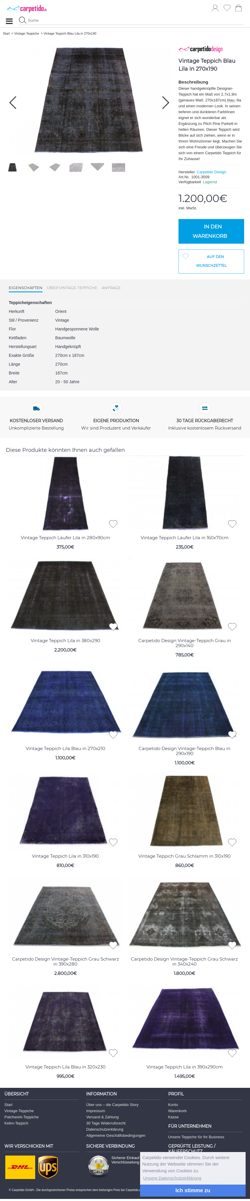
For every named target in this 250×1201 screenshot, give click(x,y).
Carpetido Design (211, 172)
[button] (166, 102)
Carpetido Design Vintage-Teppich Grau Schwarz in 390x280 (65, 961)
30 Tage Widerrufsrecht (105, 1123)
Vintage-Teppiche (19, 1111)
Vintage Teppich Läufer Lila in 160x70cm (185, 537)
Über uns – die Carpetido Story (112, 1104)
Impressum (95, 1111)
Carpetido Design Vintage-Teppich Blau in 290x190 (184, 751)
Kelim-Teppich (16, 1123)
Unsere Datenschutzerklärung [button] (172, 1177)
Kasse (173, 1117)
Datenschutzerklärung (104, 1129)
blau (230, 100)
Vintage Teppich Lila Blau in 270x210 (65, 748)
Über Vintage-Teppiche (72, 287)
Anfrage (111, 287)
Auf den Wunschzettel (211, 261)
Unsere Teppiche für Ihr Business (196, 1137)
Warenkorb (177, 1111)
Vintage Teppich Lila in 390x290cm (185, 1067)
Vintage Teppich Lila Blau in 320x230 (65, 1067)
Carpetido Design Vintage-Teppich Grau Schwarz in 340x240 (184, 961)
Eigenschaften (25, 287)
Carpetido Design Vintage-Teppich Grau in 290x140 (184, 643)
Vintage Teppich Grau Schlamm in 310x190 (184, 856)
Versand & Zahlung (102, 1117)
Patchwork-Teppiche (21, 1117)
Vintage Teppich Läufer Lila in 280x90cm (65, 537)
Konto (173, 1104)
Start (8, 1104)
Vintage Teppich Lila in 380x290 (65, 640)
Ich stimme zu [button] (192, 1190)
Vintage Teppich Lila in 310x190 (65, 856)
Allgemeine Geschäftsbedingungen (115, 1135)
